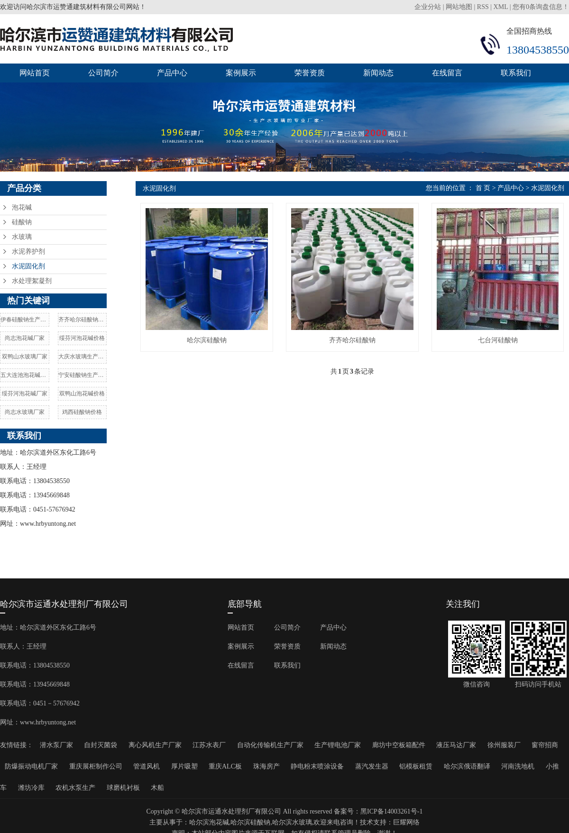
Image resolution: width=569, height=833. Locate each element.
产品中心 (172, 73)
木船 (157, 787)
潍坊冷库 (31, 787)
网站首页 (34, 73)
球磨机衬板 (123, 787)
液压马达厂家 (456, 745)
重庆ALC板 (225, 766)
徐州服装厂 (504, 745)
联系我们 (516, 73)
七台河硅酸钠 (498, 340)
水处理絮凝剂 (32, 280)
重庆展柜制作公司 (95, 766)
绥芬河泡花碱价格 (82, 338)
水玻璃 (22, 236)
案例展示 (241, 73)
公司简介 (103, 73)
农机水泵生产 (75, 787)
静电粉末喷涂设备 (317, 766)
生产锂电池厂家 (337, 745)
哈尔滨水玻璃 (292, 822)
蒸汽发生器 (371, 766)
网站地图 (459, 6)
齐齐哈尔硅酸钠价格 (82, 319)
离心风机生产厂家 (155, 745)
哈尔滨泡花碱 (209, 822)
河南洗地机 (517, 766)
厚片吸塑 (184, 766)
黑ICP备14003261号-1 (391, 811)
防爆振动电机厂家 (31, 766)
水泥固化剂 (28, 266)
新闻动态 (378, 73)
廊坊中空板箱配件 (398, 745)
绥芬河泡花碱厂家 (24, 393)
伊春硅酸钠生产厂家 (24, 319)
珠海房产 (266, 766)
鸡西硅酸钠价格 (82, 412)
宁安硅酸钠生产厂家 (82, 375)
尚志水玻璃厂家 (25, 412)
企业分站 (427, 6)
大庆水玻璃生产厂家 (82, 356)
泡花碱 (22, 207)
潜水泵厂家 (56, 745)
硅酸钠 (22, 222)
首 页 (483, 188)
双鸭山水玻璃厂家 (24, 356)
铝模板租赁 (415, 766)
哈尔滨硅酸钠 (207, 340)
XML (501, 6)
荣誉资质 (309, 73)
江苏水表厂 (209, 745)
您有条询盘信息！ (541, 6)
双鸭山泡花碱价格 (82, 393)
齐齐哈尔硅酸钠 (352, 340)
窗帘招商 (545, 745)
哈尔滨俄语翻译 (467, 766)
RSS (483, 6)
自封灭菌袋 (100, 745)
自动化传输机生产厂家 (270, 745)
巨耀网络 (406, 822)
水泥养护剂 (28, 251)
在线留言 (447, 73)
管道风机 (146, 766)
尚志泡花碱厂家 (25, 338)
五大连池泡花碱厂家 (24, 375)
